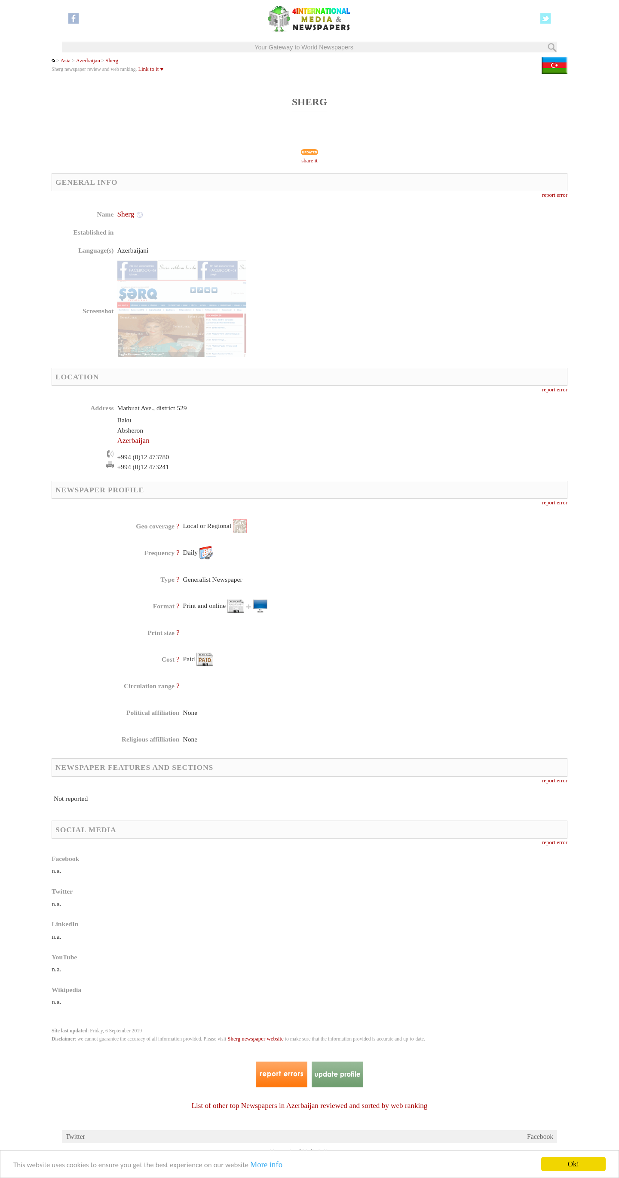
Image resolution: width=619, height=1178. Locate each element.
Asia (65, 61)
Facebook (540, 1136)
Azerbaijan (88, 61)
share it (309, 161)
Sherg (111, 61)
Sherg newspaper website (255, 1039)
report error (554, 195)
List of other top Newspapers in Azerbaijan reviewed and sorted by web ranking (310, 1106)
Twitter (75, 1136)
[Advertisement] (378, 264)
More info (266, 1164)
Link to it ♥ (150, 69)
